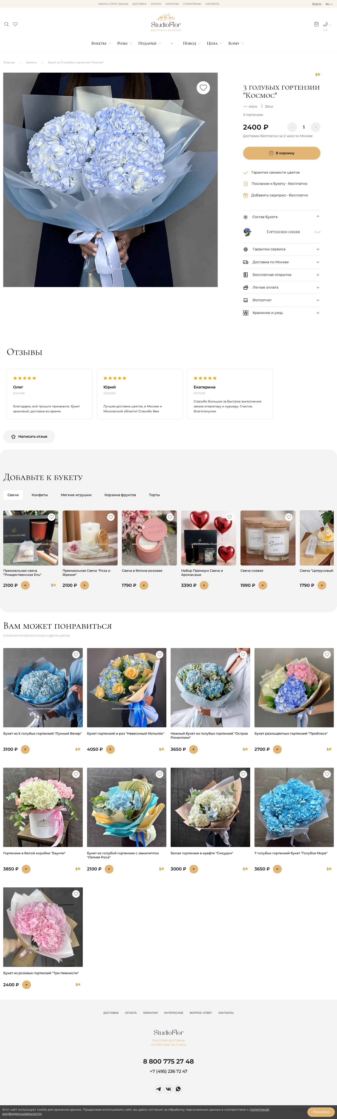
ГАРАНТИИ (150, 1012)
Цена (212, 43)
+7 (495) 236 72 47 (168, 1071)
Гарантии (172, 3)
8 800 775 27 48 (168, 1061)
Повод (189, 43)
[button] (6, 23)
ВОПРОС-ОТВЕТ (201, 1012)
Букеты (98, 43)
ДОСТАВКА (111, 1012)
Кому (233, 43)
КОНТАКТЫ (226, 1012)
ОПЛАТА (131, 1012)
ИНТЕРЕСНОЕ (173, 1012)
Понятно (321, 1112)
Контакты (212, 3)
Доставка (139, 3)
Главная (9, 62)
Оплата (156, 3)
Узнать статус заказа (113, 3)
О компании (192, 3)
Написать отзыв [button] (29, 436)
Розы (122, 43)
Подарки (147, 43)
